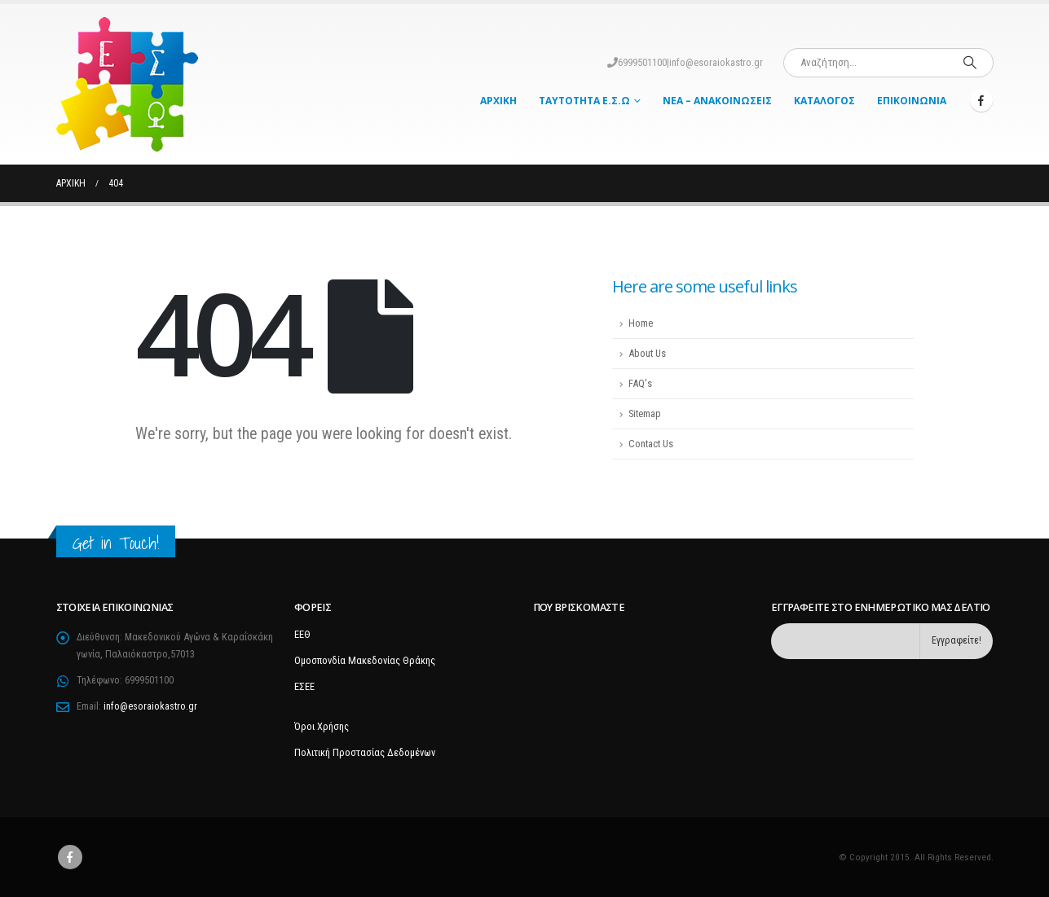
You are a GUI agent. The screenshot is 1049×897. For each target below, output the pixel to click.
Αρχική (498, 101)
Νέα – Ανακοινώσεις (717, 101)
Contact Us (650, 444)
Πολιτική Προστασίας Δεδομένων (364, 752)
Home (640, 323)
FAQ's (640, 383)
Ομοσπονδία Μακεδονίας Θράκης (364, 660)
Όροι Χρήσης (321, 726)
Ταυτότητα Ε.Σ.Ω (584, 101)
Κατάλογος (824, 101)
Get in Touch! (116, 543)
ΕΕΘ (302, 634)
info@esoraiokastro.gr (716, 62)
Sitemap (644, 413)
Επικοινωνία (911, 101)
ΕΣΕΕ (304, 686)
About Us (647, 353)
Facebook (70, 857)
